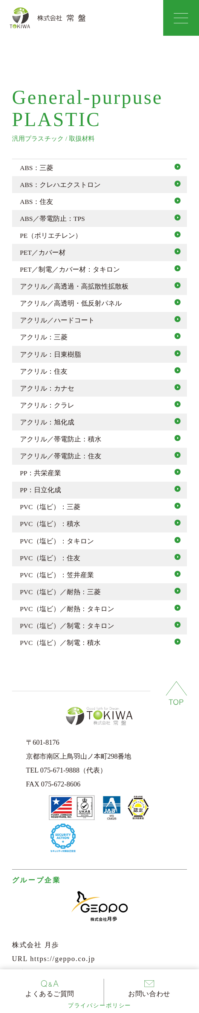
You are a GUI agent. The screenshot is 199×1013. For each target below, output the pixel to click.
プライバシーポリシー (99, 1005)
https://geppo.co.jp (62, 959)
